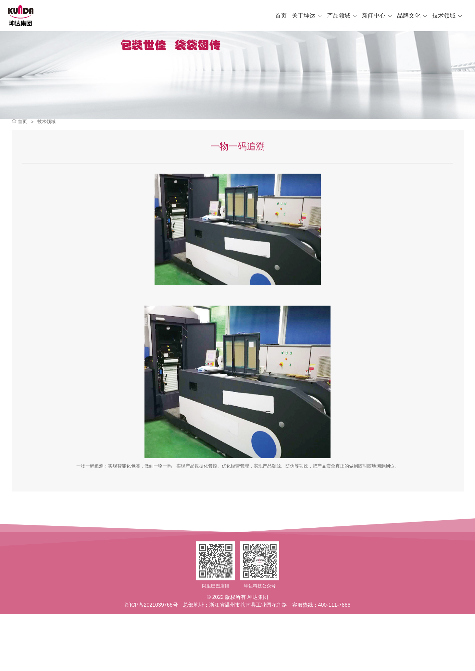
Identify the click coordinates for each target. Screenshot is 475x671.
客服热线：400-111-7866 (321, 625)
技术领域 (444, 15)
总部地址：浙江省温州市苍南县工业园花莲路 (235, 625)
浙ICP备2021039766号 (151, 625)
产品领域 (338, 15)
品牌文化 (408, 15)
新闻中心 (373, 15)
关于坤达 (303, 15)
